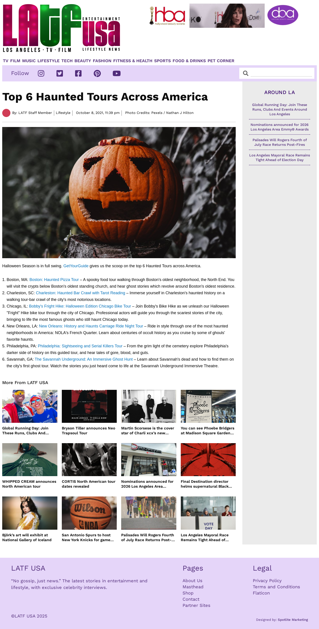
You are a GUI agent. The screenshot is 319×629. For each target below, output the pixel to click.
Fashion (102, 61)
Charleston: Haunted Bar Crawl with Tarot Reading (80, 293)
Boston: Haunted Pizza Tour (54, 279)
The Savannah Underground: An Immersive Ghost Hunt (84, 359)
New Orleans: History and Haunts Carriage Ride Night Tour (91, 326)
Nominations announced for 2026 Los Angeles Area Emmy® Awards (147, 484)
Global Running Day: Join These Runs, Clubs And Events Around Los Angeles (27, 430)
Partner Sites (196, 605)
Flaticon (261, 593)
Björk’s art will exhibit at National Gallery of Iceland (27, 537)
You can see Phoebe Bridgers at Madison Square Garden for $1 (207, 430)
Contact (191, 599)
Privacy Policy (267, 580)
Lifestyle (48, 61)
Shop (188, 593)
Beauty (82, 61)
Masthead (193, 586)
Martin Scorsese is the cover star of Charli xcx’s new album (147, 430)
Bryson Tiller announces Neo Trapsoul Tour (88, 430)
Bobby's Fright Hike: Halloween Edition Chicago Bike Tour (80, 306)
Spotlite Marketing (293, 620)
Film (15, 61)
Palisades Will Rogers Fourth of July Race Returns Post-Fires (147, 537)
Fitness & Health (132, 61)
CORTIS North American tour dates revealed (88, 484)
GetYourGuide (75, 266)
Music (29, 61)
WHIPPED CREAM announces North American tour (29, 484)
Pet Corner (221, 61)
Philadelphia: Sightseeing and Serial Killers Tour (80, 346)
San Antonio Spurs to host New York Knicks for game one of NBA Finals (86, 537)
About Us (192, 580)
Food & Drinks (189, 61)
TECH (67, 61)
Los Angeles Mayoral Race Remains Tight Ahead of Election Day (205, 537)
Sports (162, 61)
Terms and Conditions (276, 586)
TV (5, 61)
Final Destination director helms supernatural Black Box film (205, 484)
